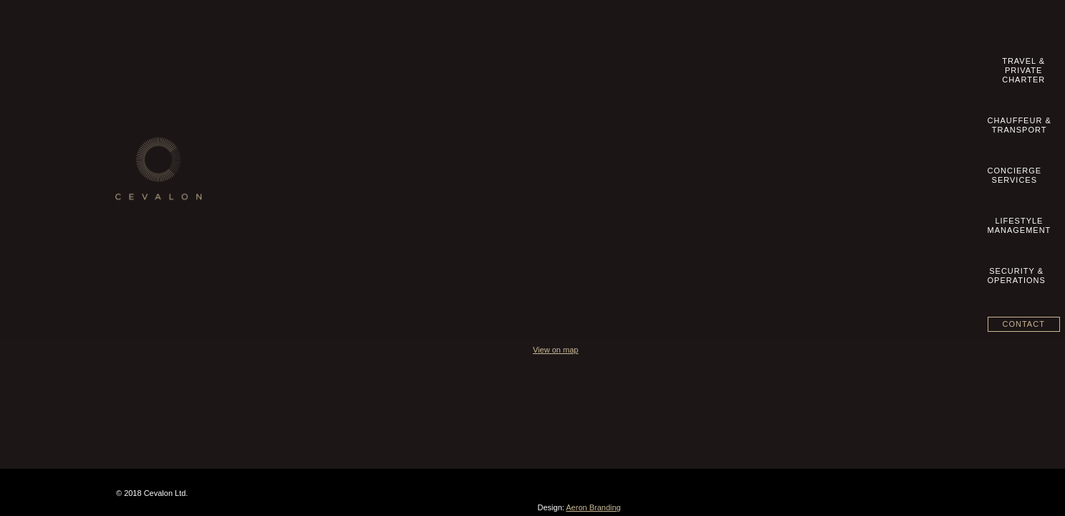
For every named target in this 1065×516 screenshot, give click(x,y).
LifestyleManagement (728, 66)
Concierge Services (448, 150)
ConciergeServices (640, 66)
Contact (911, 63)
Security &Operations (818, 66)
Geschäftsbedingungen (171, 181)
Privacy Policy (153, 196)
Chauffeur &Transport (552, 66)
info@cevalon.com (744, 136)
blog (135, 226)
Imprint (140, 150)
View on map (709, 236)
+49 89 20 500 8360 (752, 122)
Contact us (147, 135)
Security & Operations (453, 181)
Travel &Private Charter (450, 66)
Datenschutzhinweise (167, 211)
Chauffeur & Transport (453, 135)
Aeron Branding (924, 397)
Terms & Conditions (164, 166)
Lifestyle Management (453, 166)
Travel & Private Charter (457, 120)
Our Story (145, 120)
